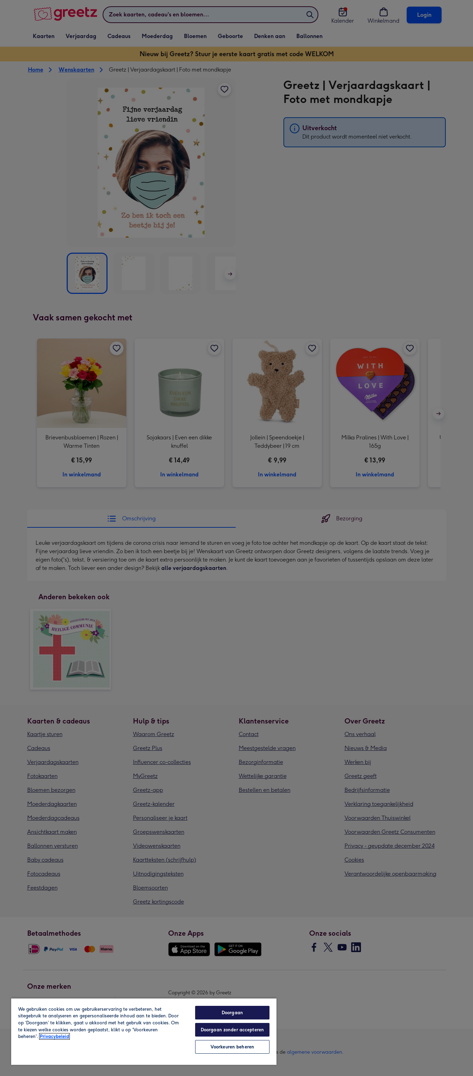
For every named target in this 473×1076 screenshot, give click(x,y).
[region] (143, 1031)
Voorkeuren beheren (232, 1046)
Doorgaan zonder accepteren (232, 1029)
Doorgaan (232, 1012)
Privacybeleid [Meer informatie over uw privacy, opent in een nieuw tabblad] (54, 1036)
